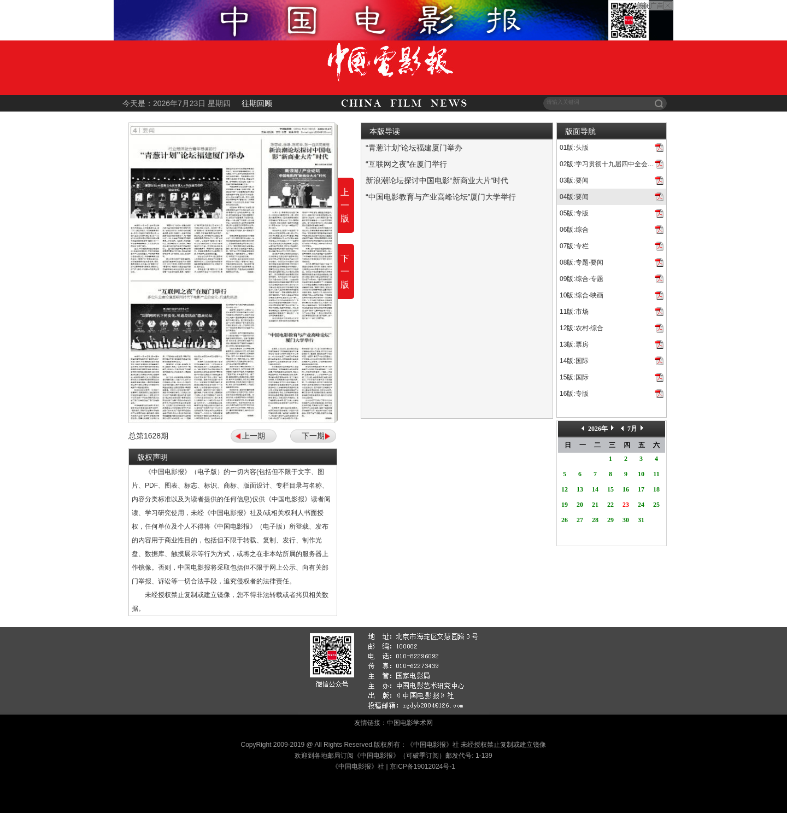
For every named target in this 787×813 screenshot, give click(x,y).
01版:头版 (574, 147)
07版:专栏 (574, 246)
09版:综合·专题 (581, 279)
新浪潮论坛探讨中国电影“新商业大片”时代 (437, 180)
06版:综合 (574, 229)
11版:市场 (574, 311)
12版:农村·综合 (581, 328)
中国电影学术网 (410, 723)
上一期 (253, 435)
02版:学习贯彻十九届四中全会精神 (610, 164)
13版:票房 (574, 344)
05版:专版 (574, 213)
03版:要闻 (574, 180)
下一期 (313, 435)
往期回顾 (257, 103)
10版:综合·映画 (581, 295)
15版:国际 (574, 377)
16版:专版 (574, 393)
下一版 (344, 271)
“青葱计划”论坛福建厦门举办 (414, 147)
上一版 (344, 205)
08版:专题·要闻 (581, 262)
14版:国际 (574, 361)
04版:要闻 (574, 197)
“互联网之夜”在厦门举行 (406, 164)
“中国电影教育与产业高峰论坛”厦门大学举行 (441, 196)
